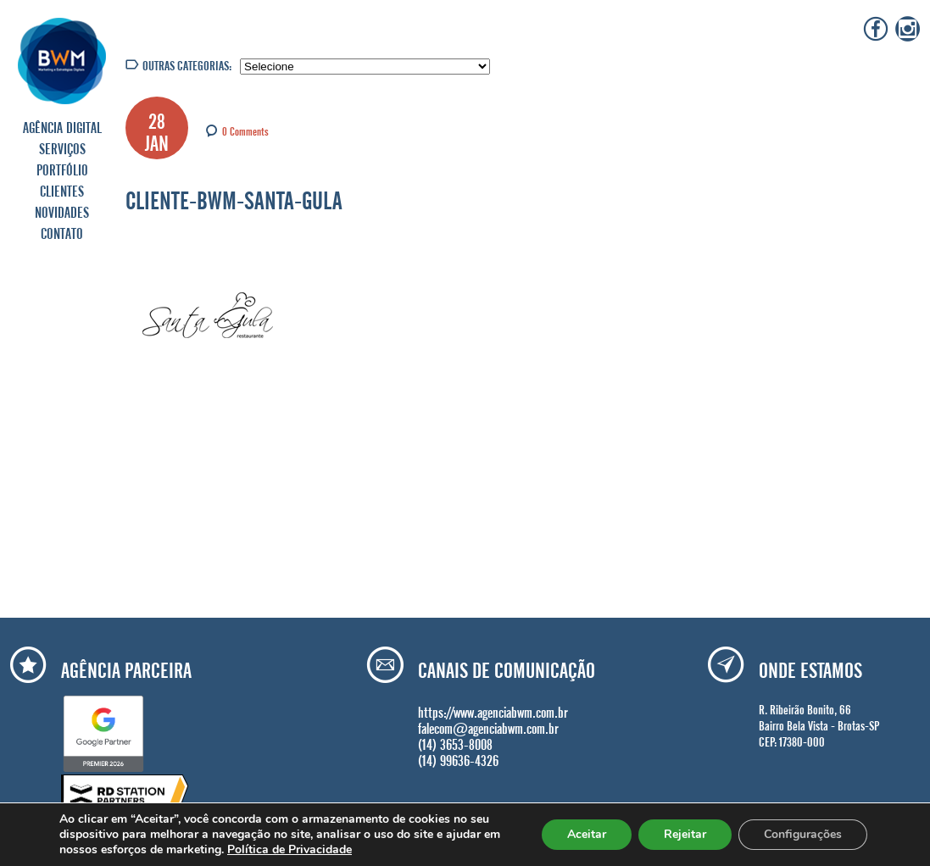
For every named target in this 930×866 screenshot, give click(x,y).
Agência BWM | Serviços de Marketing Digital (62, 60)
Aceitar (586, 834)
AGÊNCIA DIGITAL (62, 125)
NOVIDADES (62, 210)
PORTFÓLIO (62, 168)
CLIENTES (62, 189)
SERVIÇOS (62, 146)
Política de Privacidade (289, 849)
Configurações (803, 834)
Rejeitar (685, 834)
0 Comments (245, 129)
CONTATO (62, 231)
